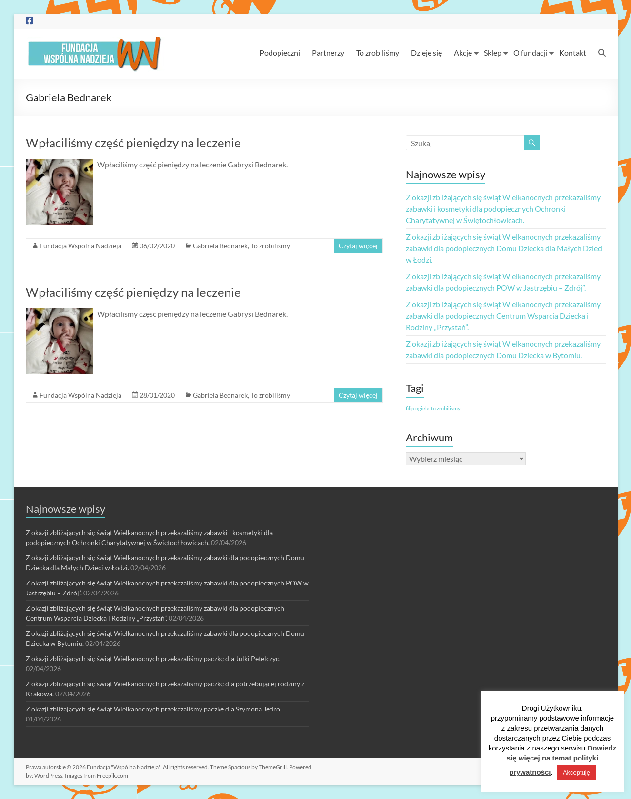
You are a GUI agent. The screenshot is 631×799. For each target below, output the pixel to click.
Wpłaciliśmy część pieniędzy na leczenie (133, 142)
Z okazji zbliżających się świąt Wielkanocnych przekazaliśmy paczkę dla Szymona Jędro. (153, 709)
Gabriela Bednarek (220, 246)
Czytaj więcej (358, 246)
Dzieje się (426, 52)
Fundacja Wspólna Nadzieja (80, 246)
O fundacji (530, 52)
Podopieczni (280, 52)
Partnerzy (328, 52)
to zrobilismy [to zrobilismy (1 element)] (446, 408)
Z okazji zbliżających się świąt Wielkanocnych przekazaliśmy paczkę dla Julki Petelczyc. (153, 658)
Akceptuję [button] (576, 772)
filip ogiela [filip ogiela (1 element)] (418, 408)
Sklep (492, 52)
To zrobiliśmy (377, 52)
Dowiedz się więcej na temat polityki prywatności (562, 760)
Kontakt (572, 52)
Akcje (463, 52)
